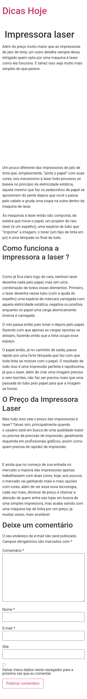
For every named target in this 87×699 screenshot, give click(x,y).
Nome (8, 609)
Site (5, 647)
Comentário (13, 550)
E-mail (8, 628)
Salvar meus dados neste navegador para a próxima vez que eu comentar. (37, 671)
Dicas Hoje (24, 11)
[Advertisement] (43, 118)
